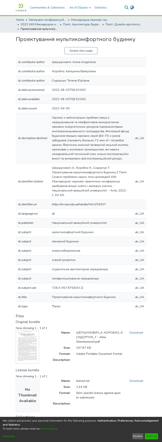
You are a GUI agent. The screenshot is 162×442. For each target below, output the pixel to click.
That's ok (151, 436)
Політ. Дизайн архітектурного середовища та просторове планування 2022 (124, 24)
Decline (137, 436)
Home (20, 20)
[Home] (21, 7)
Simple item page (81, 51)
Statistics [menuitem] (101, 7)
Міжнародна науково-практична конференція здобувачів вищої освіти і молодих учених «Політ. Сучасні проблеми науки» (90, 20)
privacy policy (49, 428)
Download (136, 333)
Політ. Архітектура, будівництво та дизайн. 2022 (82, 24)
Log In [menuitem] (139, 7)
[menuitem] (80, 7)
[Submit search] (126, 7)
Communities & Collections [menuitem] (47, 7)
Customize (9, 436)
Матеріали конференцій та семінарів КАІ (48, 20)
